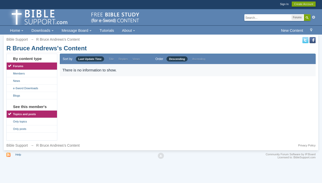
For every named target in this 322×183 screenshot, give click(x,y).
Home (16, 30)
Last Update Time (90, 58)
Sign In (284, 4)
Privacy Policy (306, 145)
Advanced (314, 17)
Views (136, 58)
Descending (177, 58)
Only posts (19, 128)
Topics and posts (24, 114)
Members (19, 73)
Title (111, 58)
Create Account (303, 4)
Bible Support (17, 145)
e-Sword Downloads (25, 88)
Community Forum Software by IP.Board (291, 154)
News (16, 80)
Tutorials (107, 30)
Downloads (42, 30)
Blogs (16, 95)
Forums (18, 66)
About (128, 30)
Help (18, 154)
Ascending (198, 58)
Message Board (77, 30)
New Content (292, 30)
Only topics (20, 121)
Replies (123, 58)
